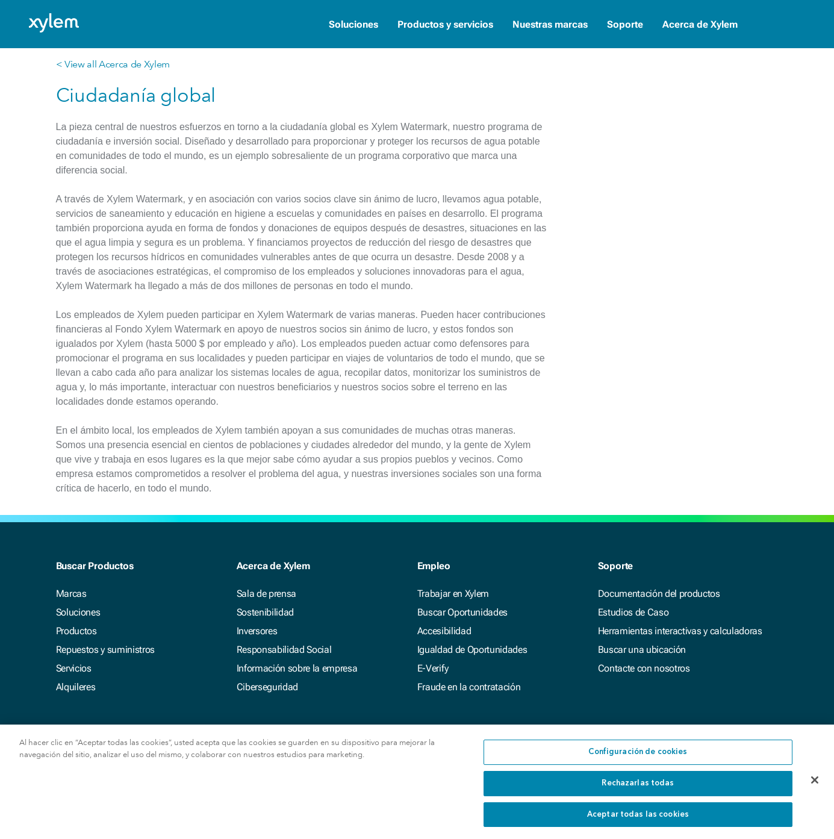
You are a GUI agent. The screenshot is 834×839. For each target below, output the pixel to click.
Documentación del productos (659, 593)
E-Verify (433, 668)
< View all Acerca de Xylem (113, 64)
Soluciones (353, 24)
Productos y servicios (445, 24)
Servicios (74, 668)
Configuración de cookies (637, 757)
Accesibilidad (444, 631)
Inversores (257, 631)
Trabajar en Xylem (453, 593)
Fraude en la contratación (469, 687)
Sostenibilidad (265, 612)
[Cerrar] (814, 785)
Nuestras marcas (550, 24)
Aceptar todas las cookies (638, 820)
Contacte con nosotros (644, 668)
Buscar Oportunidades (462, 612)
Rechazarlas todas (638, 789)
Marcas (71, 593)
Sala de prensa (267, 593)
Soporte (625, 24)
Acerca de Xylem (700, 24)
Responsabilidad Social (284, 649)
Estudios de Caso (633, 612)
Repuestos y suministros (105, 649)
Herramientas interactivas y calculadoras (680, 631)
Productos (76, 631)
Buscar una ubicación (642, 649)
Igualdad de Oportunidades (472, 649)
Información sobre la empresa (297, 668)
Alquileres (76, 687)
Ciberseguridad (268, 687)
